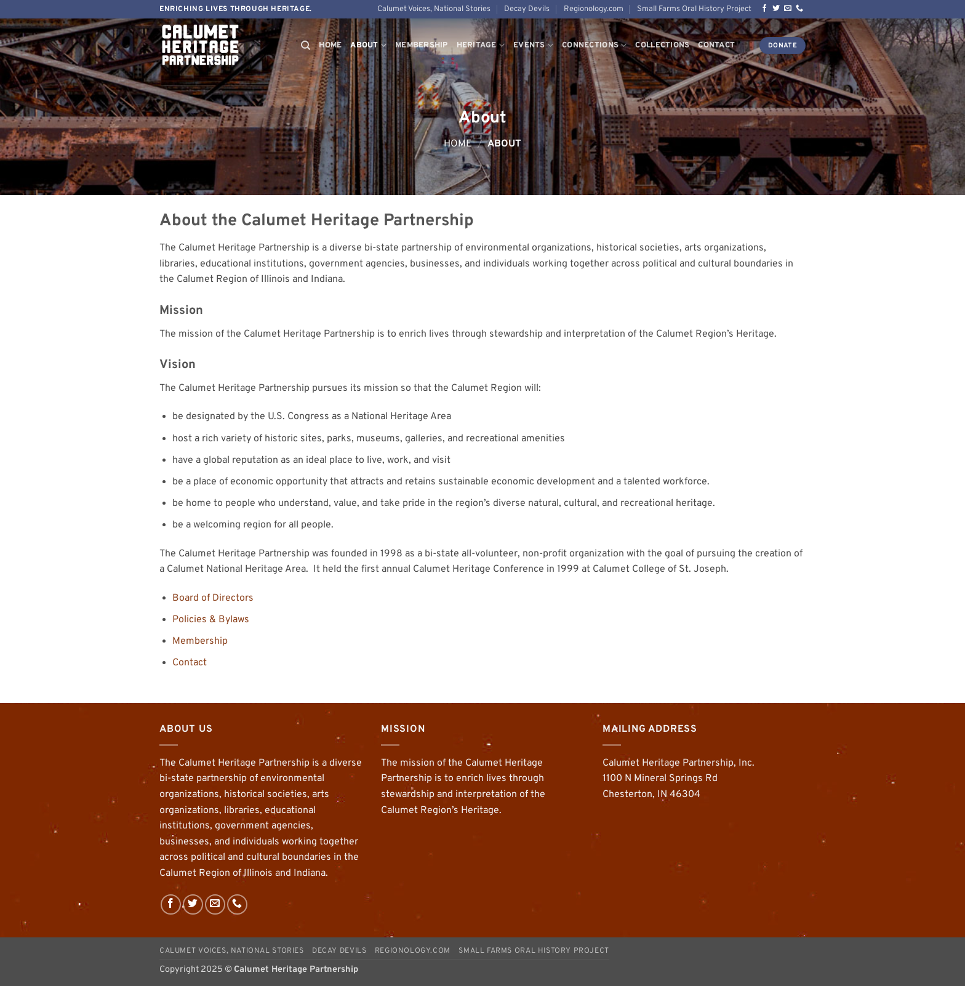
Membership (421, 45)
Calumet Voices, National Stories (434, 9)
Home (330, 45)
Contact (716, 45)
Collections (662, 45)
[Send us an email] (787, 8)
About (368, 45)
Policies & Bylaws (210, 620)
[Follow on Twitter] (776, 8)
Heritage (481, 45)
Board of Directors (213, 598)
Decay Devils (527, 9)
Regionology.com (593, 9)
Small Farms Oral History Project (694, 9)
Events (533, 45)
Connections (594, 45)
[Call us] (799, 8)
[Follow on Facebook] (764, 8)
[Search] (305, 45)
